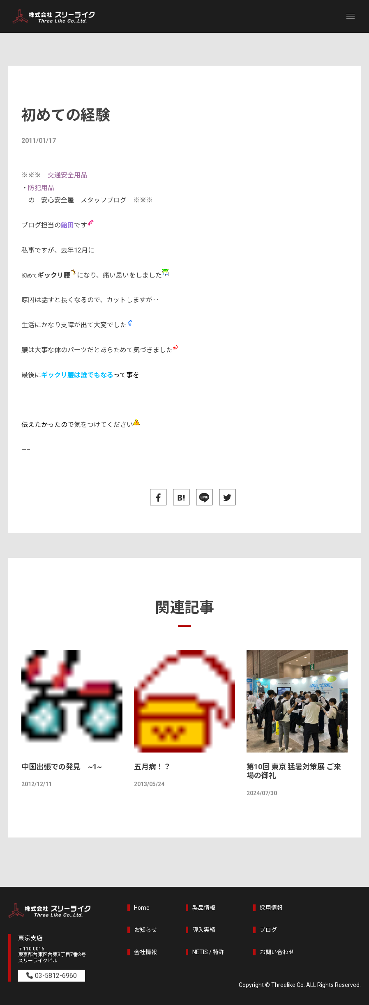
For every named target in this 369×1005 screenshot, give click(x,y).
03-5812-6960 (56, 976)
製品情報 (203, 907)
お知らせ (145, 930)
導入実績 (203, 930)
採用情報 (271, 907)
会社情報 (145, 952)
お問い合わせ (277, 952)
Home (142, 907)
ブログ (268, 930)
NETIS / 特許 (208, 952)
